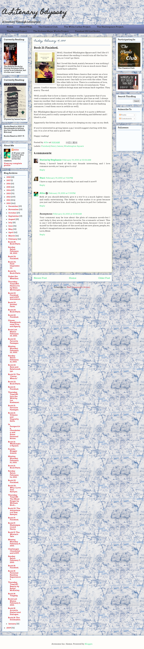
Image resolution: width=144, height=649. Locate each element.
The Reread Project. (17, 31)
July (10, 223)
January (12, 624)
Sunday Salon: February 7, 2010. (14, 559)
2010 (8, 203)
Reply (42, 170)
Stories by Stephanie (51, 160)
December (13, 206)
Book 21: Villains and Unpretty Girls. (13, 417)
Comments (125, 119)
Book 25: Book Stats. (14, 243)
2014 (8, 190)
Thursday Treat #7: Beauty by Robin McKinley (13, 586)
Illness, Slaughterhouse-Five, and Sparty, (14, 323)
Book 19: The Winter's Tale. (14, 534)
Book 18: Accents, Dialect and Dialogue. (14, 611)
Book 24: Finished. (13, 257)
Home (72, 278)
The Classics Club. (48, 27)
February (13, 239)
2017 (8, 180)
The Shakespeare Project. (110, 27)
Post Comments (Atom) (78, 287)
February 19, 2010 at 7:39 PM (61, 193)
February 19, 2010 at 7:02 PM (59, 178)
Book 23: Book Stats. (14, 311)
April (11, 232)
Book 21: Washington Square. (14, 444)
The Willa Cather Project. (77, 27)
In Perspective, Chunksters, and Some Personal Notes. (14, 431)
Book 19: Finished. (13, 519)
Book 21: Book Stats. (14, 467)
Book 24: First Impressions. (14, 265)
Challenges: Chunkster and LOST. (14, 551)
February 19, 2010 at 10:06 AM (76, 160)
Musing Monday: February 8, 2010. (14, 543)
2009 (8, 628)
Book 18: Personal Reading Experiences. (14, 575)
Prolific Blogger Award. (12, 451)
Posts (122, 115)
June (10, 226)
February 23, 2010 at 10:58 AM (67, 214)
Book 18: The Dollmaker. (14, 619)
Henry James (56, 146)
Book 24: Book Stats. (14, 272)
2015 (8, 187)
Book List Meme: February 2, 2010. (14, 602)
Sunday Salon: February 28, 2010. (13, 250)
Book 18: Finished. (13, 567)
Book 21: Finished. (13, 388)
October (12, 213)
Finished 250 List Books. (87, 31)
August (11, 219)
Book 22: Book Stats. (14, 383)
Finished (45, 146)
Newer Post (40, 278)
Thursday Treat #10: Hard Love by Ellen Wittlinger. (14, 286)
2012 (8, 197)
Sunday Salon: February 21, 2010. (13, 359)
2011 (8, 200)
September (13, 216)
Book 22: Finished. (13, 316)
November (13, 209)
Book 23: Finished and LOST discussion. (14, 296)
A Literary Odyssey (34, 12)
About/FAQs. (26, 27)
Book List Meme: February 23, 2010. (13, 333)
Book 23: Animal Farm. (12, 305)
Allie (46, 142)
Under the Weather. (13, 277)
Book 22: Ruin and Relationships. (14, 368)
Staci (42, 178)
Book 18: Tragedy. (13, 595)
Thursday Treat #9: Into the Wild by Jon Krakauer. (13, 397)
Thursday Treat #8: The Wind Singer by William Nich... (13, 500)
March (11, 236)
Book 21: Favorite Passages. (13, 408)
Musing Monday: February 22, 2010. (13, 349)
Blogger (88, 644)
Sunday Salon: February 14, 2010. (13, 474)
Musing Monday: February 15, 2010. (13, 459)
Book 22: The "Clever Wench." (14, 376)
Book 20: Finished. (13, 481)
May (10, 229)
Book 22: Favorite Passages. (13, 341)
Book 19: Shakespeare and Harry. (14, 526)
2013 (8, 193)
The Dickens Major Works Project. (51, 31)
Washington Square (74, 146)
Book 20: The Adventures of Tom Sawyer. (14, 511)
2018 (8, 177)
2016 (8, 184)
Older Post (104, 278)
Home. (10, 27)
